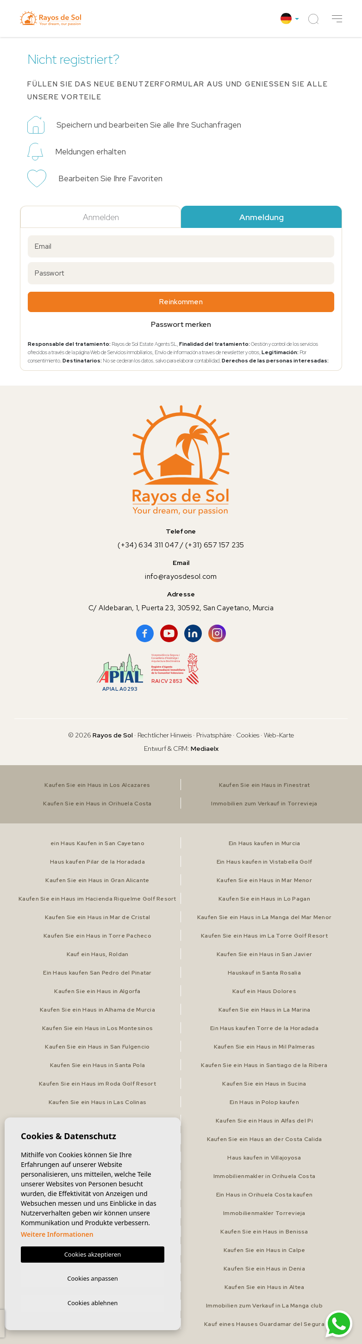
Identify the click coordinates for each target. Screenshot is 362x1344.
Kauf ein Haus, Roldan (97, 954)
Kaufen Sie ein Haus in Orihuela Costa (97, 803)
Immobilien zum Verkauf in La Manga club (264, 1305)
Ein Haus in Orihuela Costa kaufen (264, 1194)
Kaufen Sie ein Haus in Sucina (264, 1083)
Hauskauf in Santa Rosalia (264, 972)
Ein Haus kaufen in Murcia (264, 843)
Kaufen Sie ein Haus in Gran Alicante (97, 880)
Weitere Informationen (57, 1232)
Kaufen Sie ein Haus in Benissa (264, 1231)
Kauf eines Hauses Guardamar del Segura (264, 1324)
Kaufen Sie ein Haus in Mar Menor (265, 880)
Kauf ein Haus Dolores (264, 991)
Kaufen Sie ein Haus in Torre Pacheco (97, 935)
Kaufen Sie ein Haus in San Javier (264, 954)
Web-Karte (279, 735)
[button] (337, 18)
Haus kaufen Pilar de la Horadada (97, 861)
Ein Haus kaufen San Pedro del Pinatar (97, 972)
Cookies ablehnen (93, 1302)
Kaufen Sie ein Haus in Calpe (264, 1250)
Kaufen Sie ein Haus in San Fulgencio (97, 1046)
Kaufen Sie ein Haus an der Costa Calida (264, 1139)
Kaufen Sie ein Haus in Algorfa (97, 991)
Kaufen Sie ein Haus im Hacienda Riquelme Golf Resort (97, 898)
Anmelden (101, 217)
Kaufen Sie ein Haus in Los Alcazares (97, 785)
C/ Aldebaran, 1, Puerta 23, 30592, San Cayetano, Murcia (181, 608)
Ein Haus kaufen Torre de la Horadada (264, 1028)
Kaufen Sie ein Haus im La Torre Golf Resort (264, 935)
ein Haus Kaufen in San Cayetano (97, 843)
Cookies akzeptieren (92, 1252)
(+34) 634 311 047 (148, 545)
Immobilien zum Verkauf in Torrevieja (264, 803)
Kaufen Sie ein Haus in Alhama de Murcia (97, 1009)
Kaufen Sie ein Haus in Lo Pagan (264, 898)
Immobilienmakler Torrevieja (264, 1213)
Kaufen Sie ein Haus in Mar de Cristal (97, 917)
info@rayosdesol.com (181, 576)
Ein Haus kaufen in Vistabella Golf (265, 861)
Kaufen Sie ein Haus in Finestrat (264, 785)
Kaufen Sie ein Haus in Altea (264, 1287)
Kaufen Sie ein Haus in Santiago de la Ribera (264, 1065)
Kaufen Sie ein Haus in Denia (265, 1268)
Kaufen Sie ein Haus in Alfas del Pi (264, 1120)
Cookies (247, 735)
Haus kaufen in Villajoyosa (264, 1157)
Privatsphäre (213, 735)
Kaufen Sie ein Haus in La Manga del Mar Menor (264, 917)
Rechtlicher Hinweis (164, 735)
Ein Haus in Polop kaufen (264, 1102)
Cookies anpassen (92, 1277)
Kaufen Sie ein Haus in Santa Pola (97, 1065)
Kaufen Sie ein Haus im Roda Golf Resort (97, 1083)
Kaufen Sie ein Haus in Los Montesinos (97, 1028)
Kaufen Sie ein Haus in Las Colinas (97, 1102)
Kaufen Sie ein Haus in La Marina (264, 1009)
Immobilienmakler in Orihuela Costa (264, 1176)
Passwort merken (181, 324)
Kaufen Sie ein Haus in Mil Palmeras (264, 1046)
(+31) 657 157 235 (214, 545)
